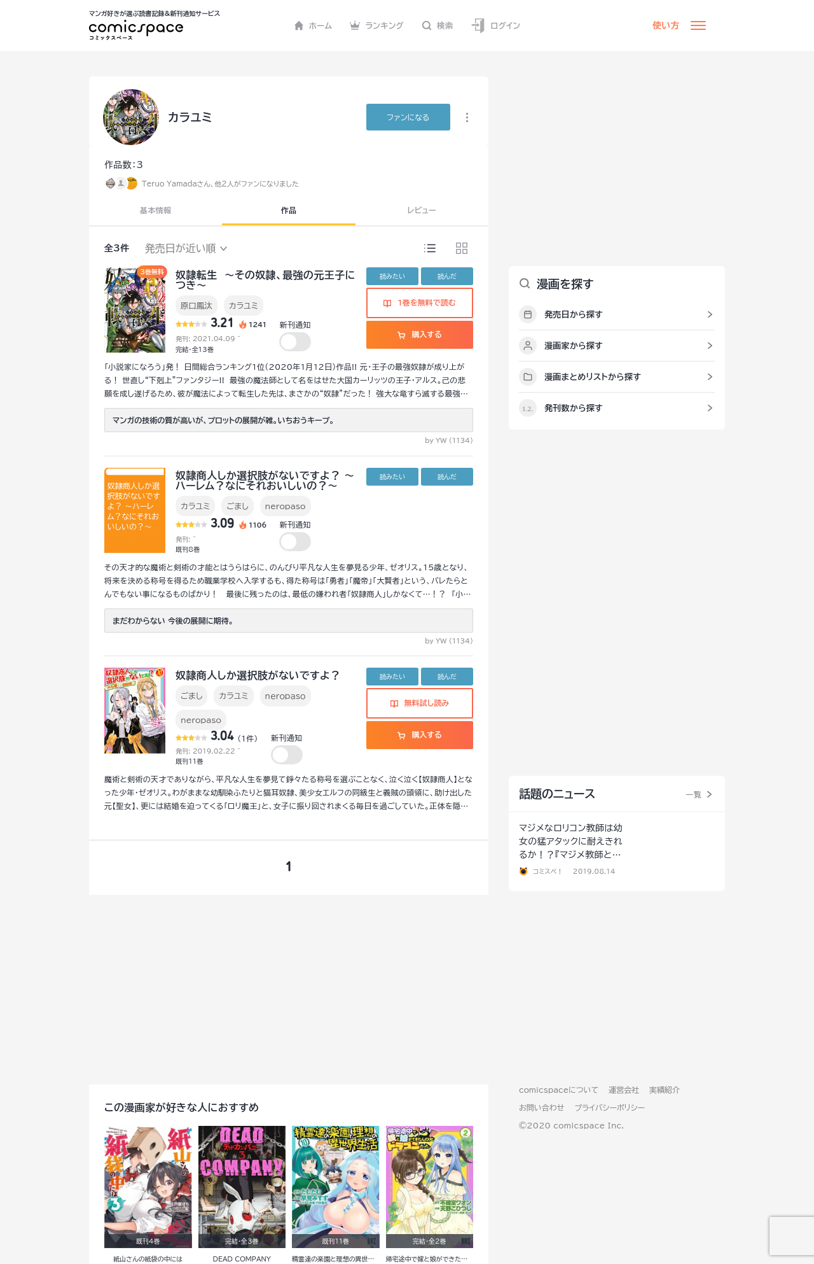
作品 (289, 210)
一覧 (693, 794)
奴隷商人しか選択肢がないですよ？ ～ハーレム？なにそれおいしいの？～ (265, 480)
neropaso (285, 506)
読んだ (447, 276)
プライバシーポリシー (609, 1107)
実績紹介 (664, 1089)
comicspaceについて (558, 1089)
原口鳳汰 (196, 305)
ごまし (237, 506)
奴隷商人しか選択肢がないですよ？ (258, 675)
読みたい (392, 276)
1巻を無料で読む (419, 302)
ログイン (495, 25)
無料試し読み (419, 702)
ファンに (408, 117)
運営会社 (624, 1089)
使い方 (665, 25)
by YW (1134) (449, 440)
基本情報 (155, 210)
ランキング (377, 25)
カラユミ (243, 305)
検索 (437, 25)
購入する (419, 334)
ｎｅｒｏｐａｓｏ (285, 695)
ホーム (313, 25)
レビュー (422, 210)
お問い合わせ (541, 1107)
